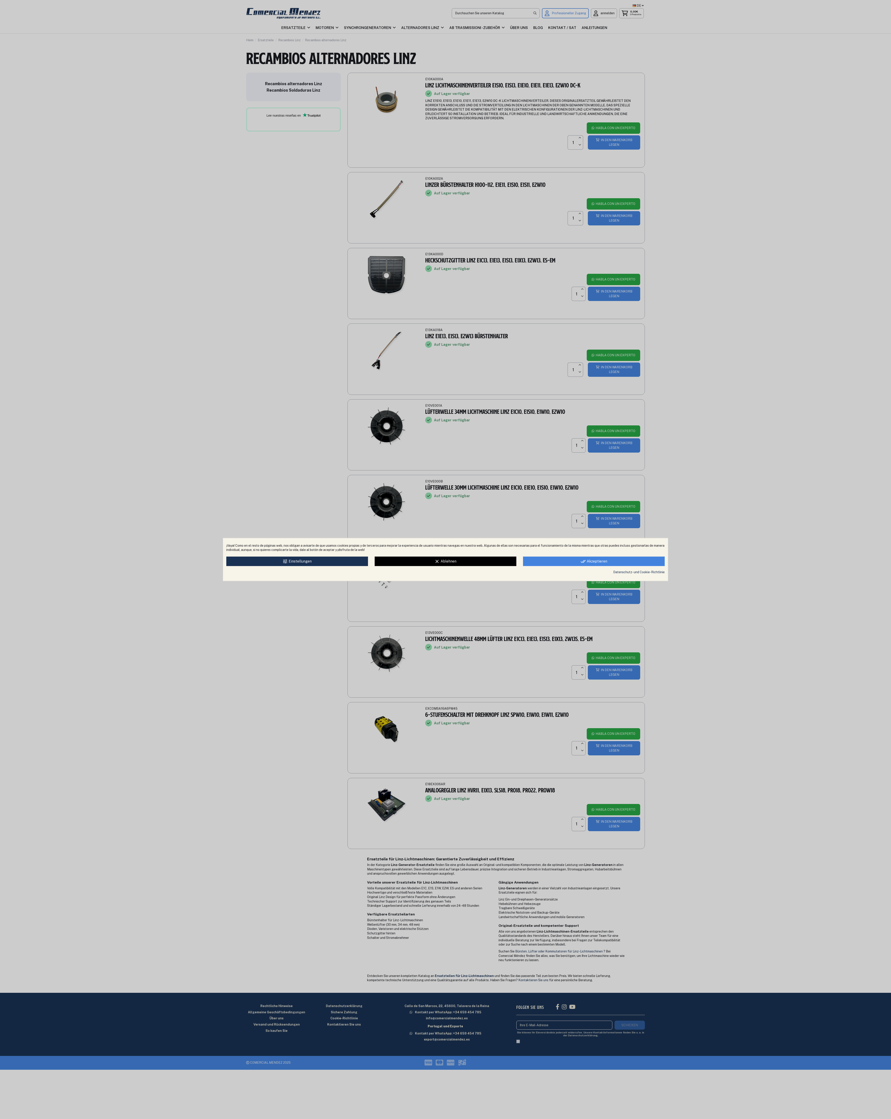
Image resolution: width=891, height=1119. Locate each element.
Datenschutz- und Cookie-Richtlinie (639, 572)
